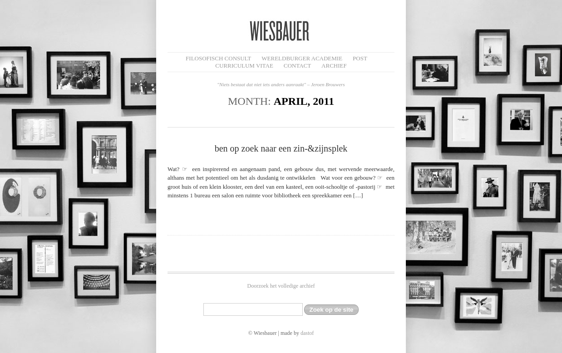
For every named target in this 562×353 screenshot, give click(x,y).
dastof (307, 333)
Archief (334, 65)
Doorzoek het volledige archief (281, 286)
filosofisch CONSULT (218, 58)
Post (360, 58)
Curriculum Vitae (244, 65)
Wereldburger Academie (301, 58)
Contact (297, 65)
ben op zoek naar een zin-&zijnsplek (281, 148)
